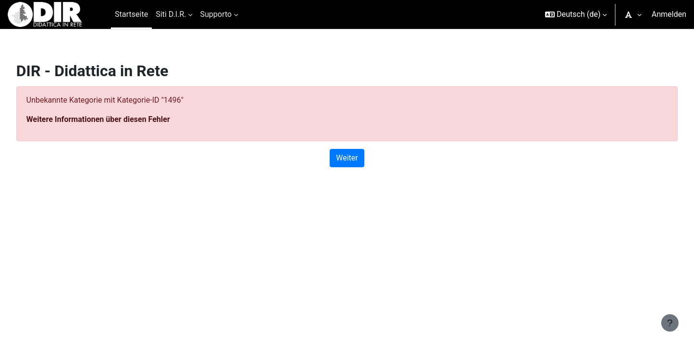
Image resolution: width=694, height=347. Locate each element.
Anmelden (669, 14)
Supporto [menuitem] (215, 14)
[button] (576, 14)
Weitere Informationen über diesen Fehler (116, 119)
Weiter (347, 157)
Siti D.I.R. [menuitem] (171, 14)
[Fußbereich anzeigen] (670, 323)
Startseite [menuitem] (131, 14)
